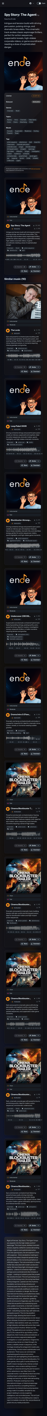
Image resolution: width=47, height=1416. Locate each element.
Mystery (9, 120)
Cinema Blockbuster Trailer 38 (24, 998)
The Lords (15, 330)
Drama (15, 122)
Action (9, 122)
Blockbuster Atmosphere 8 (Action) (27, 520)
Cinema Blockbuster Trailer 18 (24, 808)
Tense (16, 133)
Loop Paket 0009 (19, 426)
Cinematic (10, 111)
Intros (16, 120)
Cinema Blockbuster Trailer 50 (24, 1186)
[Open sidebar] (3, 3)
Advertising (23, 122)
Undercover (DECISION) (22, 616)
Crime (31, 122)
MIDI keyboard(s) (35, 168)
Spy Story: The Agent (20, 225)
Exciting (36, 131)
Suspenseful (18, 131)
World (17, 111)
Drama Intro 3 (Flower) (21, 714)
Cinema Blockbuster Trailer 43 (24, 1094)
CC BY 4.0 (36, 96)
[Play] (8, 226)
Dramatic (10, 131)
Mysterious (28, 131)
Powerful (9, 133)
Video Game (32, 120)
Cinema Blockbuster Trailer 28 (24, 904)
